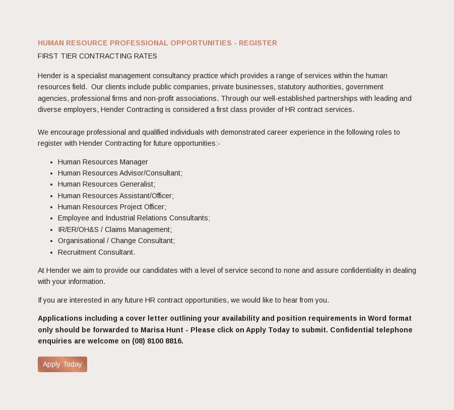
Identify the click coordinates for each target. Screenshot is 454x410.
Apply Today (62, 364)
